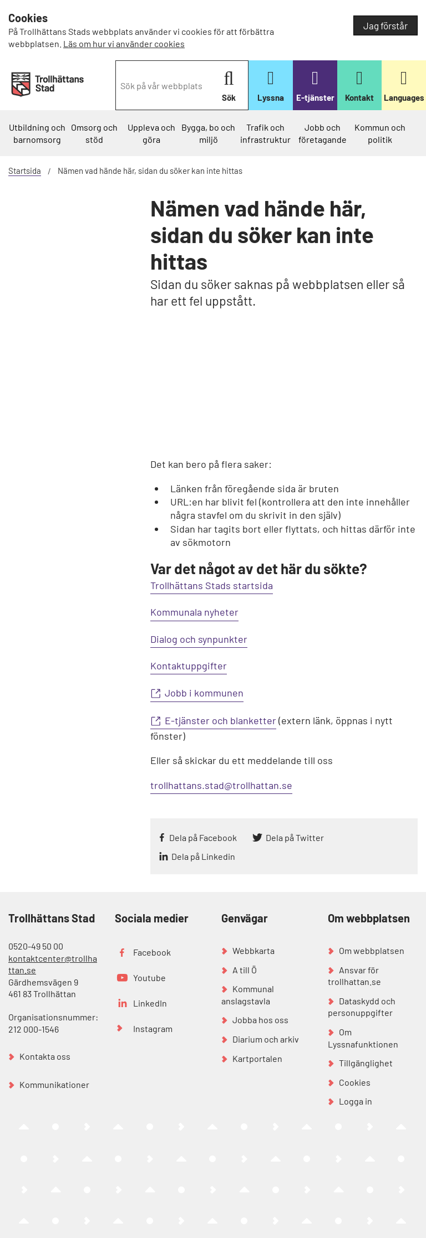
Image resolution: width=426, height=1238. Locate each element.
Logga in (355, 1101)
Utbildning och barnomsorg (37, 133)
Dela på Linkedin (203, 856)
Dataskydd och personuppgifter (361, 1006)
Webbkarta (253, 950)
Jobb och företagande (322, 133)
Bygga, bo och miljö (208, 133)
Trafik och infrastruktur (265, 133)
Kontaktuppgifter (188, 665)
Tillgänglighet (366, 1063)
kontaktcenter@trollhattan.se (52, 964)
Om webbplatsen (371, 950)
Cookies (355, 1082)
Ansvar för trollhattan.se (354, 975)
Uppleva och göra (151, 133)
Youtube (149, 977)
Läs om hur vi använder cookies (124, 43)
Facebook (152, 952)
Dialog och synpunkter (198, 639)
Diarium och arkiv (265, 1039)
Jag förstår (385, 25)
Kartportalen (257, 1058)
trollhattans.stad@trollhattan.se (221, 785)
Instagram (153, 1028)
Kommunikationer (54, 1084)
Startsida (24, 171)
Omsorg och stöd (94, 133)
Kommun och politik (379, 133)
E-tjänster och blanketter (220, 720)
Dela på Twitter (295, 837)
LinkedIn (150, 1003)
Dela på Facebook (203, 837)
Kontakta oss (44, 1056)
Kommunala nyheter (194, 612)
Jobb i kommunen (204, 693)
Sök (229, 86)
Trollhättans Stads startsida (211, 585)
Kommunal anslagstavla (247, 994)
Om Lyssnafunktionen (363, 1037)
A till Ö (244, 969)
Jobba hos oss (260, 1019)
